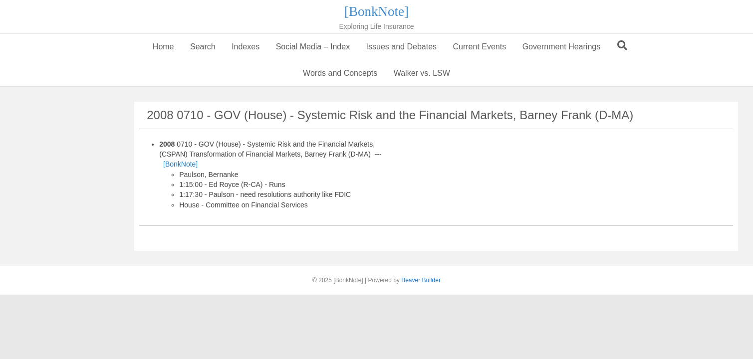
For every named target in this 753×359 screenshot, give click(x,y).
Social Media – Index (313, 46)
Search (203, 46)
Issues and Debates (401, 46)
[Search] (622, 45)
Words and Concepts (340, 73)
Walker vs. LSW (422, 73)
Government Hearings (561, 46)
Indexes (245, 46)
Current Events (479, 46)
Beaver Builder (421, 280)
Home (163, 46)
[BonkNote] (180, 164)
